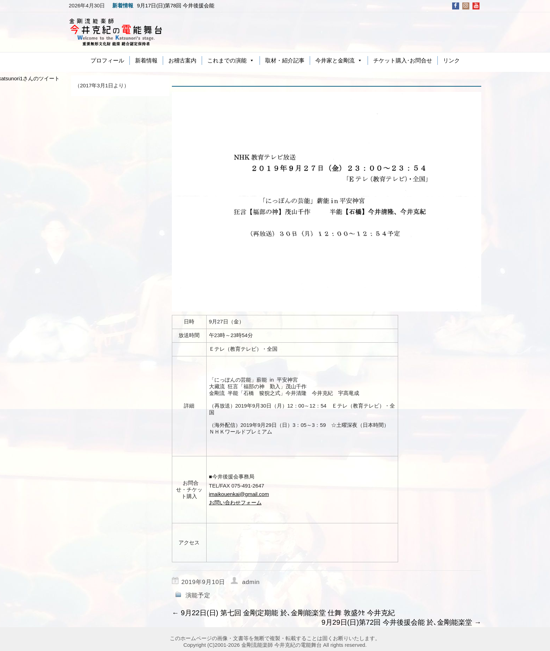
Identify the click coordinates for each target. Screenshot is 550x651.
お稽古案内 (182, 60)
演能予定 (198, 595)
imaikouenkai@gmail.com (239, 494)
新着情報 (146, 60)
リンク (451, 60)
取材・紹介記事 (284, 60)
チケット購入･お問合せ (402, 60)
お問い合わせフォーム (235, 502)
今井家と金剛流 (335, 60)
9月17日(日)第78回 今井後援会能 (175, 5)
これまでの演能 (227, 60)
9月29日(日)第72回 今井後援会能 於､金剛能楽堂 (401, 622)
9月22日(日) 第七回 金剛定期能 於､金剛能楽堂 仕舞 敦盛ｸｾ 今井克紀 (283, 613)
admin (251, 582)
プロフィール (107, 60)
